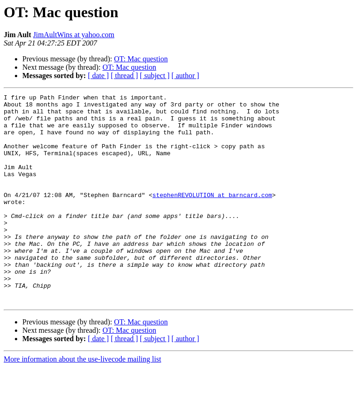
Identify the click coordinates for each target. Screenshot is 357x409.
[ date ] (98, 75)
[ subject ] (155, 75)
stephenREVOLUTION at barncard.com (212, 215)
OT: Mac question (141, 59)
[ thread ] (124, 75)
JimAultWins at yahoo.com (73, 35)
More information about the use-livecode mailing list (82, 401)
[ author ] (185, 75)
